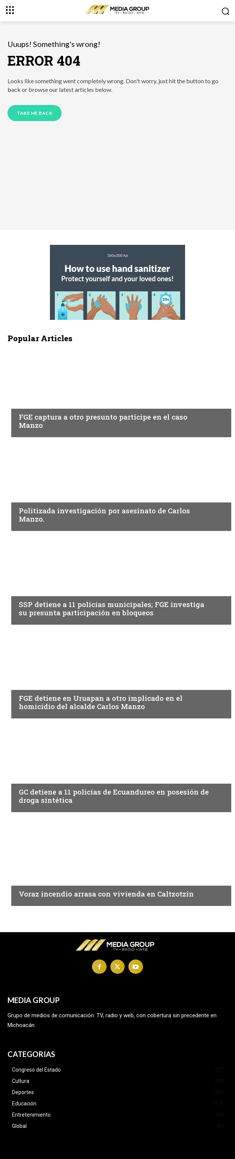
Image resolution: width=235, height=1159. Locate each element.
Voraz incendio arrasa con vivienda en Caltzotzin (106, 893)
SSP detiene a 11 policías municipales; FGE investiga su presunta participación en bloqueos (111, 609)
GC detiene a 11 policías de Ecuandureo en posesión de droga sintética (114, 796)
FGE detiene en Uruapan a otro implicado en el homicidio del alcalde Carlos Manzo (100, 702)
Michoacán (36, 496)
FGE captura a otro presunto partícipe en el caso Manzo (103, 421)
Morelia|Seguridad (47, 589)
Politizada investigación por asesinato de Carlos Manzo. (104, 515)
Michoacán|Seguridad (52, 402)
